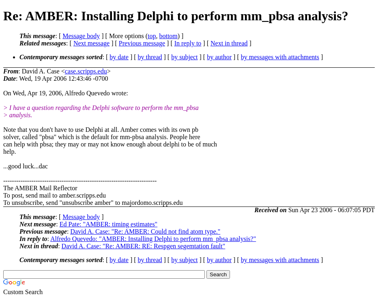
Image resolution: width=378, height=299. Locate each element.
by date (119, 57)
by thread (150, 57)
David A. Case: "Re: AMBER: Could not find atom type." (145, 231)
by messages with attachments (280, 57)
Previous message (142, 43)
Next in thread (229, 43)
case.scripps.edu (86, 71)
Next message (91, 43)
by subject (184, 57)
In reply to (188, 43)
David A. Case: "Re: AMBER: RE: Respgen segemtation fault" (144, 246)
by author (219, 57)
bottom (168, 35)
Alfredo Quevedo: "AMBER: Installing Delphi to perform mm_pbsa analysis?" (153, 238)
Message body (81, 35)
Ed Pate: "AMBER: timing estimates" (109, 224)
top (152, 35)
